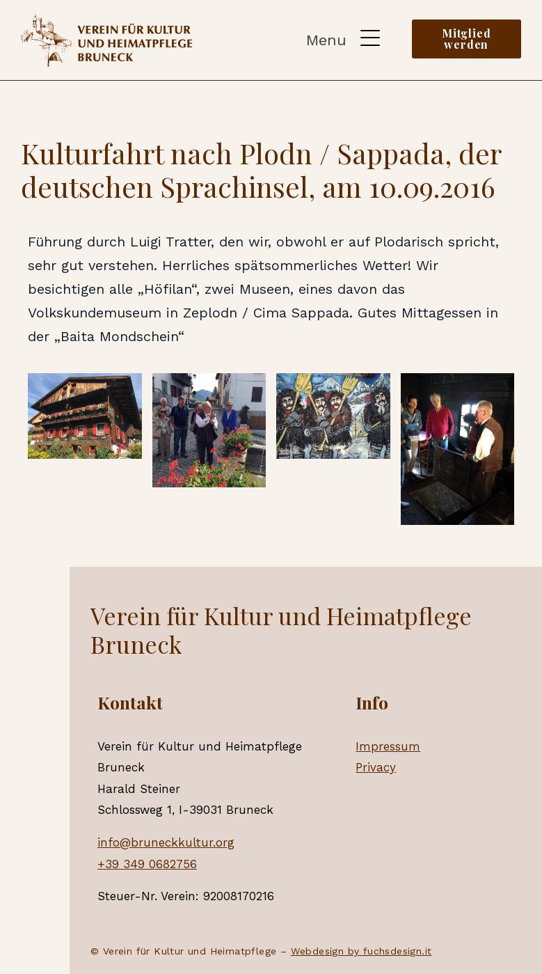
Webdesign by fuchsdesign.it (361, 951)
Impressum (388, 746)
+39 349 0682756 (147, 864)
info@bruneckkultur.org (165, 842)
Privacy (376, 767)
